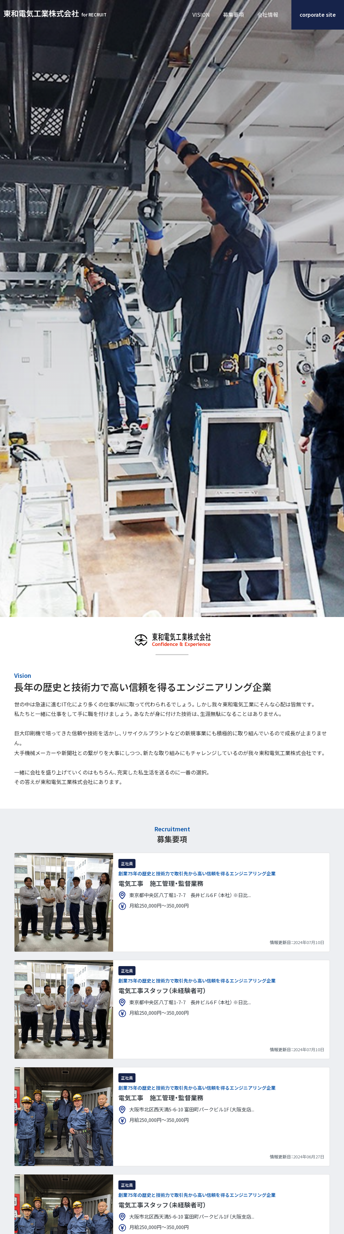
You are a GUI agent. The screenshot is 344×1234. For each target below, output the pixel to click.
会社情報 (267, 14)
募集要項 (233, 14)
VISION (201, 14)
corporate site (318, 15)
